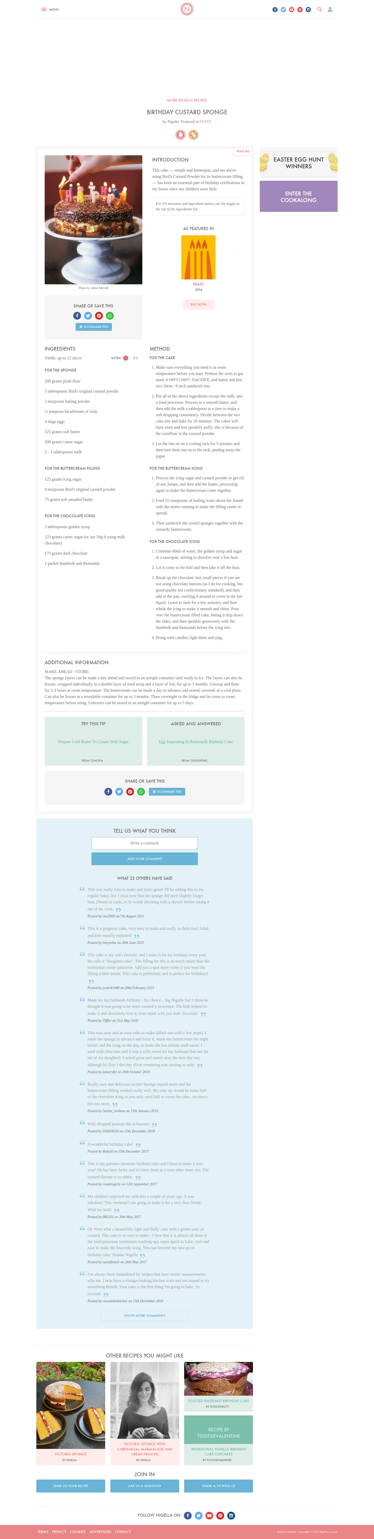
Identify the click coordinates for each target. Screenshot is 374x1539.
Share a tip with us (218, 1486)
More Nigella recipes (187, 100)
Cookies (78, 1531)
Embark (291, 1531)
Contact (123, 1531)
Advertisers (100, 1531)
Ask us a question (144, 1486)
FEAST (205, 121)
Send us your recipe (70, 1486)
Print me (242, 151)
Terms (43, 1531)
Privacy (59, 1531)
